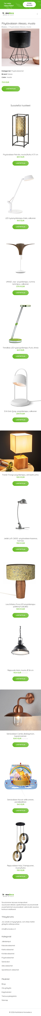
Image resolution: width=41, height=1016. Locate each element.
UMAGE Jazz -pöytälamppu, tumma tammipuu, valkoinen (20, 283)
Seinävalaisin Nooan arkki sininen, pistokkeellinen (20, 801)
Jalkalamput (6, 941)
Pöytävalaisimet (17, 71)
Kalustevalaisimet (8, 945)
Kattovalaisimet (8, 950)
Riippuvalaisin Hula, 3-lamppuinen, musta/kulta (20, 867)
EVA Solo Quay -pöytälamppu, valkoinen (20, 411)
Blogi (4, 984)
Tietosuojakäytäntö (9, 996)
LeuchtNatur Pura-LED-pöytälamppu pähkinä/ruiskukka (20, 605)
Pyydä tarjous (29, 4)
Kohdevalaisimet (8, 954)
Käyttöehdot (6, 992)
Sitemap (5, 1000)
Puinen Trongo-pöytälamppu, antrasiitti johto (20, 475)
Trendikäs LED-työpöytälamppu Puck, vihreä (20, 348)
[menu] (37, 13)
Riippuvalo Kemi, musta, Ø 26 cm (20, 670)
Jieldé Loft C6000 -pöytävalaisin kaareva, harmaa (20, 539)
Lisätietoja (11, 89)
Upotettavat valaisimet (10, 970)
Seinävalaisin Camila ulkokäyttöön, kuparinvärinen (20, 735)
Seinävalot (6, 962)
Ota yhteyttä (6, 988)
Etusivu (4, 27)
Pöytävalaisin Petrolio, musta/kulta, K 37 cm (20, 154)
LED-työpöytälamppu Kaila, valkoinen (20, 218)
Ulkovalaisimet (7, 966)
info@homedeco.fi (9, 929)
